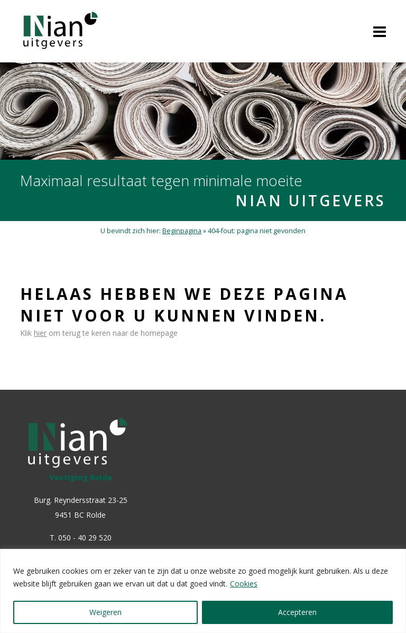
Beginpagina (181, 230)
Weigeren (105, 612)
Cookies (243, 584)
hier (40, 333)
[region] (203, 591)
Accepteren (297, 612)
